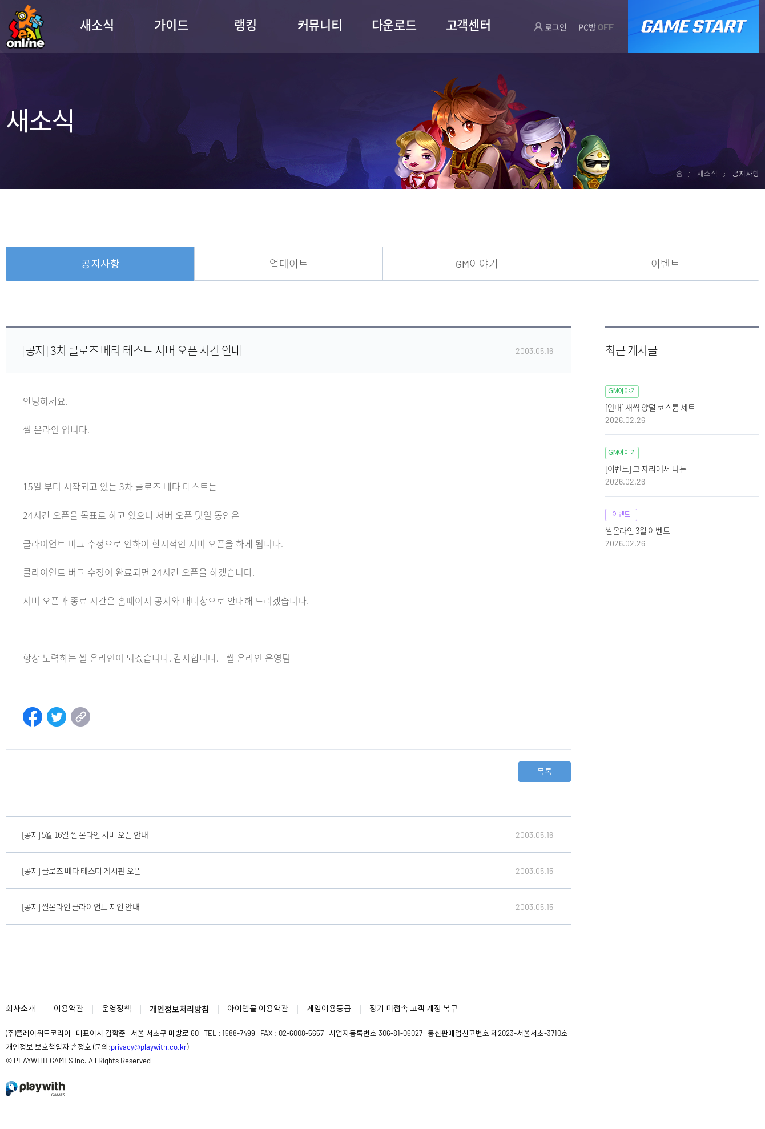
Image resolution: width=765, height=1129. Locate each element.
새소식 (97, 24)
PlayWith (36, 1088)
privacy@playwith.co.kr (149, 1046)
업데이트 (288, 263)
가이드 (171, 24)
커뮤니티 (320, 24)
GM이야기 (477, 263)
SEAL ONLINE (25, 27)
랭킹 (245, 24)
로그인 (550, 27)
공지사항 (100, 263)
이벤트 (665, 263)
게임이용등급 (329, 1008)
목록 (544, 771)
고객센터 (468, 24)
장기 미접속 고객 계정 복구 (413, 1008)
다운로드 (394, 24)
